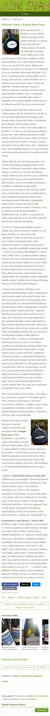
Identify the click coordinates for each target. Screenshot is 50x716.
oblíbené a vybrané (24, 597)
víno (43, 597)
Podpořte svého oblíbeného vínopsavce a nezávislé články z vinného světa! (25, 605)
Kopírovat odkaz (9, 588)
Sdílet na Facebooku (10, 584)
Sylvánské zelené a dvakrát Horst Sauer (23, 24)
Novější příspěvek (9, 667)
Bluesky (36, 584)
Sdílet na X (25, 584)
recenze (36, 597)
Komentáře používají (15, 659)
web (16, 435)
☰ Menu (24, 14)
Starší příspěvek (41, 667)
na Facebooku (30, 699)
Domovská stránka (26, 667)
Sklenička (6, 570)
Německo (11, 597)
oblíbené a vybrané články (37, 696)
